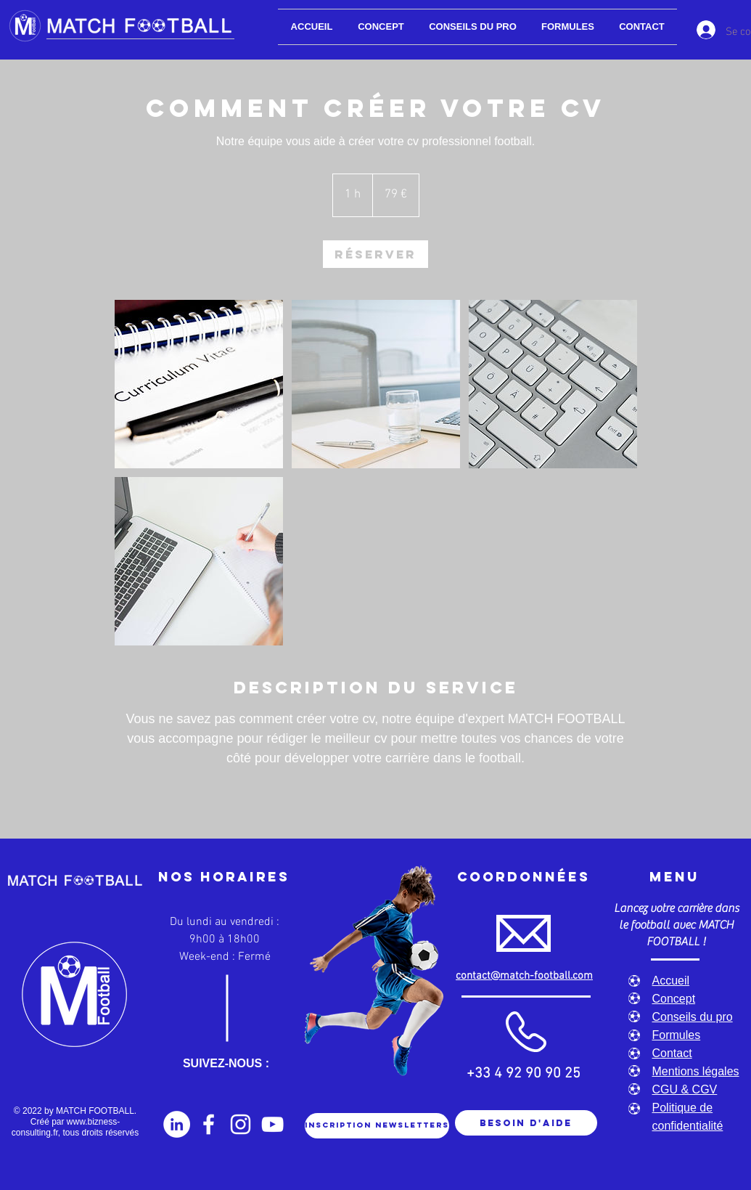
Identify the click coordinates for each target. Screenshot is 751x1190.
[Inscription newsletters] (377, 1125)
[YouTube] (272, 1124)
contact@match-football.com (524, 975)
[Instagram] (240, 1124)
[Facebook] (208, 1124)
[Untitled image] (199, 384)
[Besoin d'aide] (526, 1123)
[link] (375, 254)
